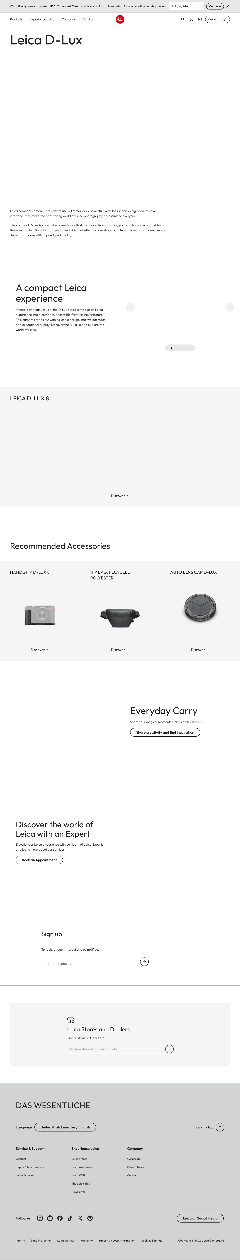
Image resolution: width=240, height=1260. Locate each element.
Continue (215, 6)
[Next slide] (217, 307)
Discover (118, 496)
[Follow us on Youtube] (50, 1218)
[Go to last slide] (143, 307)
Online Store (217, 19)
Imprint (20, 1240)
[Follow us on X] (80, 1218)
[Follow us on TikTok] (70, 1218)
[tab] (171, 348)
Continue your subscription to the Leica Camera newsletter (144, 962)
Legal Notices (66, 1240)
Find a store (200, 19)
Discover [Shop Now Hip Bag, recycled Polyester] (118, 650)
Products (16, 19)
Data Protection (41, 1240)
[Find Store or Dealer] (169, 1049)
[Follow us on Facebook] (60, 1218)
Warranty (86, 1240)
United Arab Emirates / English (65, 1127)
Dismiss (228, 6)
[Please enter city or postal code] (113, 1049)
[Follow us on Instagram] (39, 1218)
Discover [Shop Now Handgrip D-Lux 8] (38, 650)
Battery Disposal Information (116, 1240)
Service (88, 19)
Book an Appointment (39, 860)
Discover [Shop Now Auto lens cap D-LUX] (198, 650)
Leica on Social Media (200, 1218)
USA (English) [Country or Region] (179, 6)
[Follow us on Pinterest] (90, 1218)
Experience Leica (42, 19)
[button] (220, 1127)
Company (69, 19)
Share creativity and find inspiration (165, 732)
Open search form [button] (183, 19)
